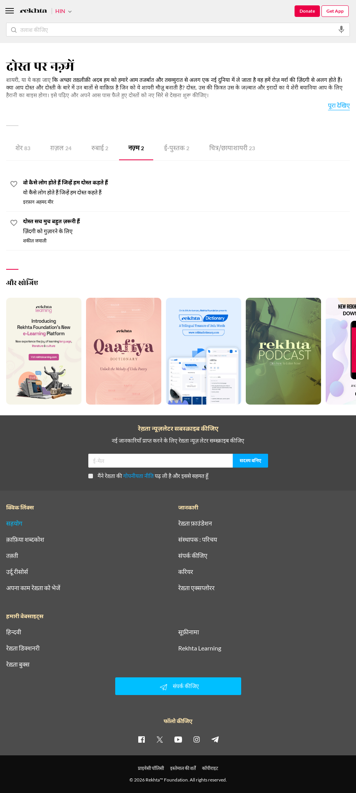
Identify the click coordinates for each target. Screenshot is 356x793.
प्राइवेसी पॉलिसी (151, 768)
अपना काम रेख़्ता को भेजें (33, 588)
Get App (335, 11)
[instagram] (196, 739)
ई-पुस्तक (176, 148)
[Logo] (33, 12)
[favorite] (14, 185)
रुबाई (99, 148)
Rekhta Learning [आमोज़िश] (199, 648)
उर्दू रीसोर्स (17, 572)
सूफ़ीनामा (188, 632)
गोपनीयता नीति (138, 476)
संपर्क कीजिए (192, 555)
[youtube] (178, 739)
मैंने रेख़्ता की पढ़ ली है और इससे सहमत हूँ (148, 476)
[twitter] (160, 739)
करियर (185, 572)
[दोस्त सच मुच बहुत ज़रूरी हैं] (186, 227)
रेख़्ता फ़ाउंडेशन (195, 523)
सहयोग (14, 523)
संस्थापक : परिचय (197, 539)
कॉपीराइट (210, 768)
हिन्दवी (13, 632)
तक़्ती (12, 555)
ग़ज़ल (60, 148)
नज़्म (136, 148)
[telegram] (215, 739)
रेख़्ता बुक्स (18, 664)
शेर (22, 148)
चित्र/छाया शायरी (232, 148)
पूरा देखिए (339, 105)
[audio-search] (341, 29)
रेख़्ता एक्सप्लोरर (196, 588)
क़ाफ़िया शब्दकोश (25, 539)
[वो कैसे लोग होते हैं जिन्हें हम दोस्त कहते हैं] (186, 188)
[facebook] (141, 739)
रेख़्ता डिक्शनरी (23, 648)
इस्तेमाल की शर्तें (183, 768)
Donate (307, 11)
